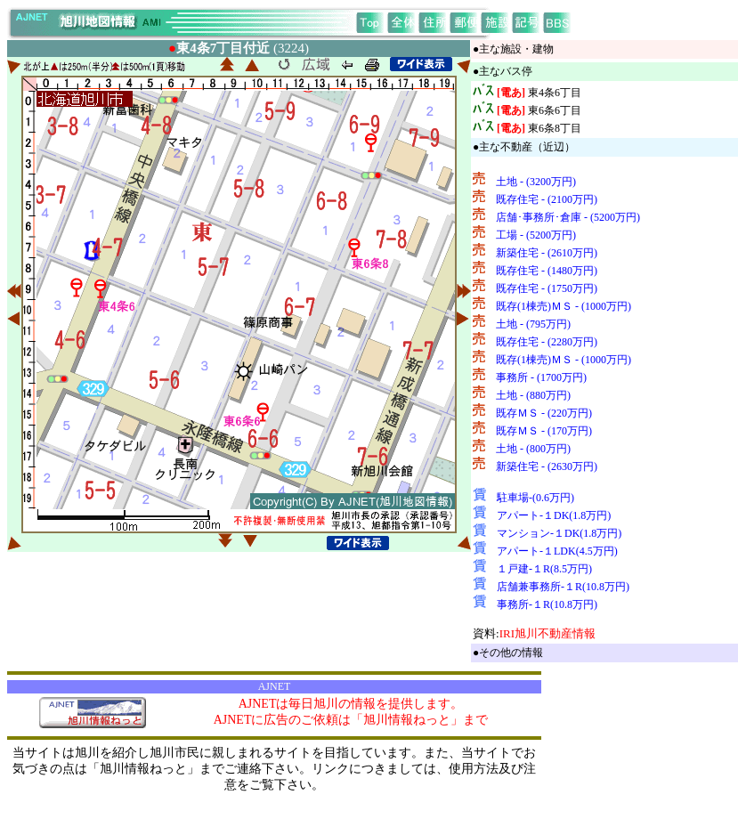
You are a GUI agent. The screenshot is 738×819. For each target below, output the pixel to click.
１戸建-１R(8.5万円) (544, 569)
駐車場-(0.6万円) (535, 497)
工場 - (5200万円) (536, 235)
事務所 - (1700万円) (541, 377)
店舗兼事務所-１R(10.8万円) (563, 586)
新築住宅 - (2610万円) (546, 253)
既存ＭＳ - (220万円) (544, 413)
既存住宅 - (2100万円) (546, 199)
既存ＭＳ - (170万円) (544, 431)
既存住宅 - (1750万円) (546, 288)
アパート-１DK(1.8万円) (554, 515)
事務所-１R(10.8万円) (547, 604)
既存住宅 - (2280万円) (546, 342)
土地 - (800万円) (533, 448)
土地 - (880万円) (533, 395)
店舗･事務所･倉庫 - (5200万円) (568, 217)
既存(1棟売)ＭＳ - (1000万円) (563, 306)
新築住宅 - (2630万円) (546, 466)
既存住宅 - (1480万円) (546, 270)
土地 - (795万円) (533, 324)
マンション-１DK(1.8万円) (559, 533)
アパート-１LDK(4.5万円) (557, 551)
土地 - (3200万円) (536, 181)
